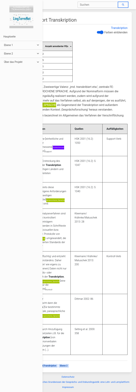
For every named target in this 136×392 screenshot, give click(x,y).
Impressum (68, 387)
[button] (21, 45)
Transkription (119, 28)
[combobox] (98, 5)
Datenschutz (68, 376)
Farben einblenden (116, 32)
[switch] (100, 32)
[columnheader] (57, 46)
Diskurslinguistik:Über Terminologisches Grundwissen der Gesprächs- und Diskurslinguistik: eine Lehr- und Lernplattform (68, 382)
